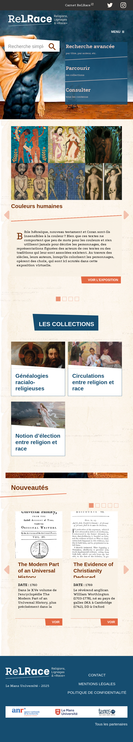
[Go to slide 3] (71, 299)
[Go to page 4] (110, 505)
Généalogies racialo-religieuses (31, 382)
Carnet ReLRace (78, 5)
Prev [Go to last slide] (7, 213)
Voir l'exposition (103, 280)
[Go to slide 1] (58, 299)
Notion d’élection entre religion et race (37, 442)
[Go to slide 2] (64, 299)
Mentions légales (97, 684)
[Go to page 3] (104, 505)
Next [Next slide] (125, 213)
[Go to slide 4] (77, 299)
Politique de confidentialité (97, 692)
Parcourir (96, 71)
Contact (97, 675)
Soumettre (51, 46)
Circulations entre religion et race (93, 382)
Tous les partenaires (111, 724)
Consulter (96, 93)
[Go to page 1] (91, 505)
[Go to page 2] (97, 505)
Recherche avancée (96, 49)
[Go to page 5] (116, 505)
